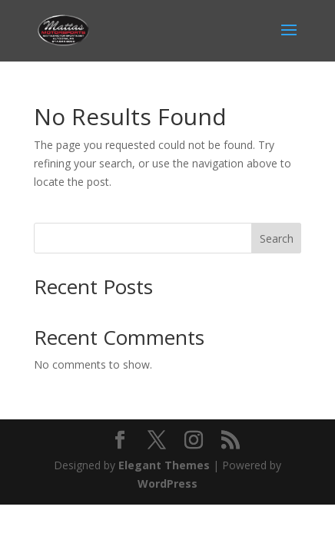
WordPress (167, 483)
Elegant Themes (164, 465)
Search (277, 238)
